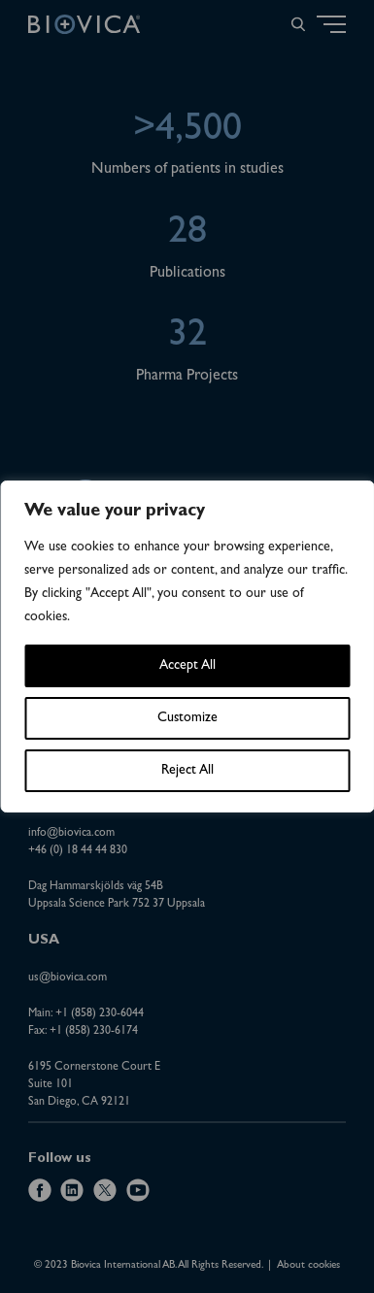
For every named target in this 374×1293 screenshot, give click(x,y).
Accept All (187, 666)
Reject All (187, 771)
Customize (187, 718)
